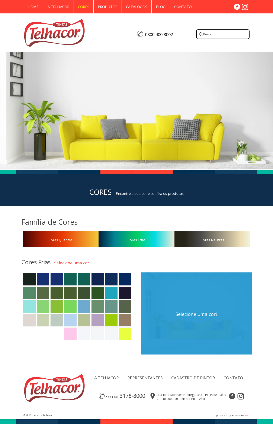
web (247, 415)
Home (33, 6)
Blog (161, 6)
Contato (183, 6)
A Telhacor (58, 6)
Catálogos (136, 6)
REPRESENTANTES (145, 378)
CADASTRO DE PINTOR (193, 378)
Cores (83, 6)
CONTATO (233, 378)
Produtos (107, 6)
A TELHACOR (106, 378)
